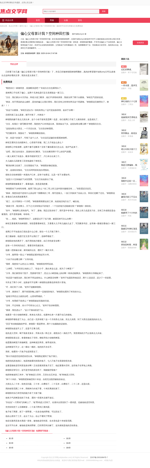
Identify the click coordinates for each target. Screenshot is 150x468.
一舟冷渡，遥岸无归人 (129, 85)
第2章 (68, 438)
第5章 (11, 448)
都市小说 (23, 26)
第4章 (68, 443)
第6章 (68, 448)
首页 (38, 20)
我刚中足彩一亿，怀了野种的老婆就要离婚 (129, 181)
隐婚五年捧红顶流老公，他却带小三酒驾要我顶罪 (129, 229)
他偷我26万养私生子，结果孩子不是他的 (129, 117)
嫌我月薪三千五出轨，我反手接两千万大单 (129, 197)
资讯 (80, 20)
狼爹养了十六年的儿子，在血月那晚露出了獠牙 (129, 213)
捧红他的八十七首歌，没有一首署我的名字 (129, 101)
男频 (52, 20)
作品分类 (9, 20)
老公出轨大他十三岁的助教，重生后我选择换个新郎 (129, 149)
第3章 (11, 443)
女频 (66, 20)
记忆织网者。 (127, 69)
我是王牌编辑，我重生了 (129, 165)
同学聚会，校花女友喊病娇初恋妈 (129, 133)
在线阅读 (140, 43)
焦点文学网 (13, 26)
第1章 (11, 438)
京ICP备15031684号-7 (99, 457)
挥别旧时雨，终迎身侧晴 (129, 245)
